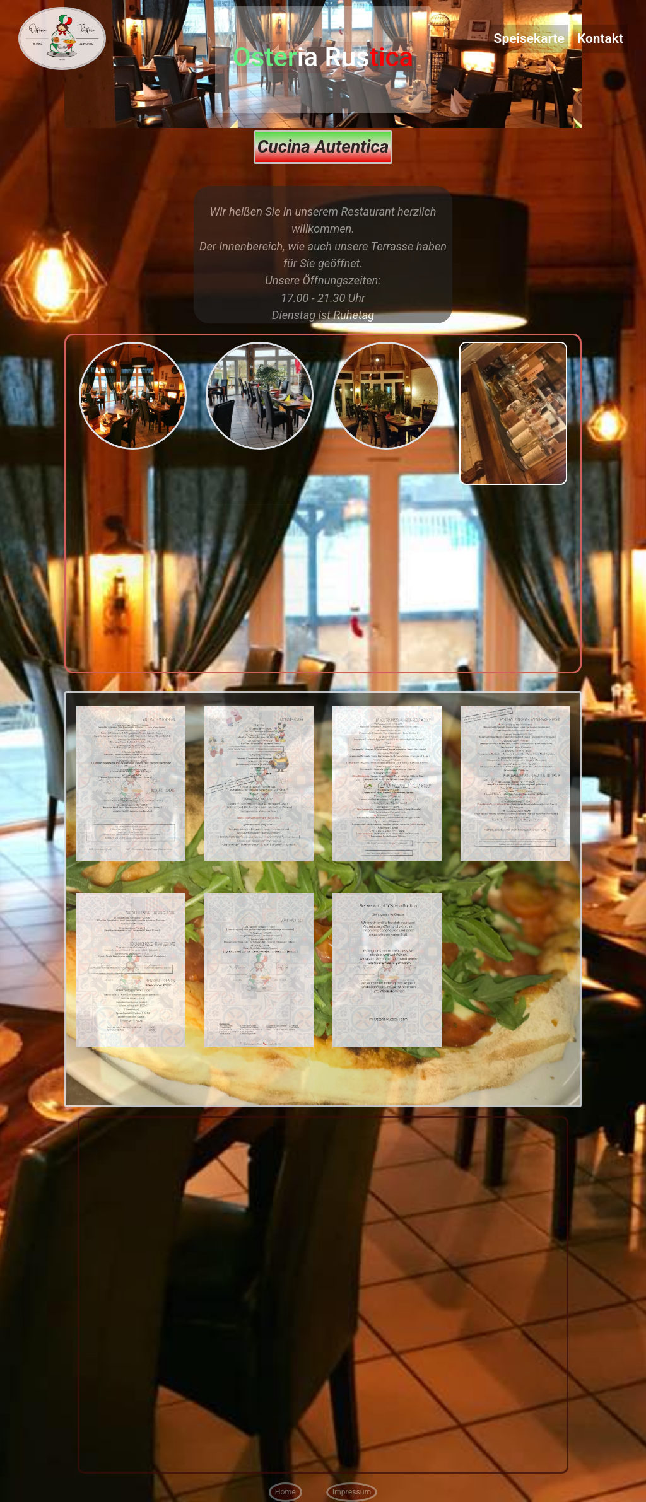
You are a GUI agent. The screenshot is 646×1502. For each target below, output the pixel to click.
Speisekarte (529, 38)
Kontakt (600, 38)
